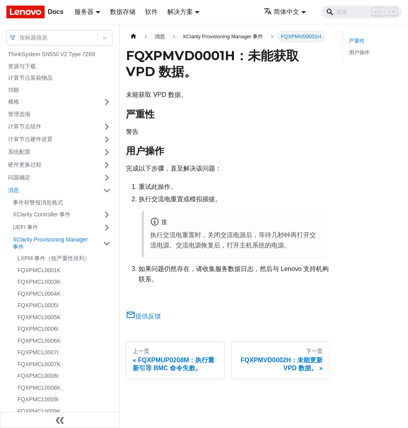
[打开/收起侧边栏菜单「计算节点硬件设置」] (107, 139)
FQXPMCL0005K (39, 317)
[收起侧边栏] (60, 420)
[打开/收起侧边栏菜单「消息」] (107, 190)
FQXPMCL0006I (38, 329)
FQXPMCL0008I (38, 376)
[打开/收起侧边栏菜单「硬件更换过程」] (107, 165)
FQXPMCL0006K (39, 341)
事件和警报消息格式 (38, 202)
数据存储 (122, 11)
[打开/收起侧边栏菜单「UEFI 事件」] (107, 227)
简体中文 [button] (281, 11)
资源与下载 (22, 66)
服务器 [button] (84, 11)
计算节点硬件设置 (30, 139)
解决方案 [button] (180, 11)
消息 (13, 190)
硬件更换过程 (24, 164)
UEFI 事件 (25, 227)
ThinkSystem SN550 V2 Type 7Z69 (51, 54)
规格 (13, 101)
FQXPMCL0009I (38, 399)
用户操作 (359, 52)
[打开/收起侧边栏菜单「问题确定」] (107, 177)
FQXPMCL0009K (39, 411)
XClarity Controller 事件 (42, 214)
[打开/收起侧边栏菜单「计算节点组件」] (107, 126)
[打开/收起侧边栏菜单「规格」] (107, 102)
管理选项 (19, 114)
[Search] (362, 12)
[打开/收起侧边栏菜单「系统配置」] (107, 152)
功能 (13, 89)
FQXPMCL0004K (39, 294)
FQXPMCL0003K (39, 282)
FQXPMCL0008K (39, 388)
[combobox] (20, 37)
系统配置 (19, 152)
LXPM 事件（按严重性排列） (54, 258)
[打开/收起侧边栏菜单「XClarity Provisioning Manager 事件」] (107, 243)
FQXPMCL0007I (38, 352)
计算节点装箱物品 (30, 78)
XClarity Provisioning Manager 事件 (50, 243)
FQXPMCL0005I (38, 305)
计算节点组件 (24, 126)
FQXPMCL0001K (39, 270)
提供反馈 (143, 316)
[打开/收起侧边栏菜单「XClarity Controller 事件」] (107, 214)
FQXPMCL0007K (39, 364)
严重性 (357, 41)
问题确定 (19, 177)
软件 (151, 11)
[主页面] (133, 36)
